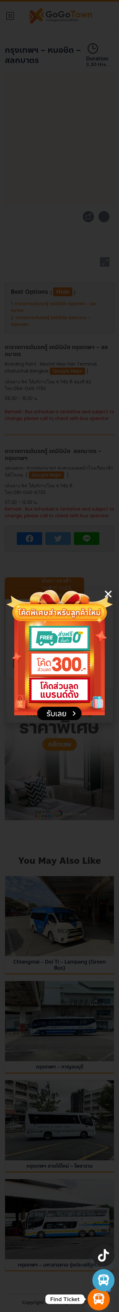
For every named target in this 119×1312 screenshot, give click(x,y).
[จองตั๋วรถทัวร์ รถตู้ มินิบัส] (103, 1280)
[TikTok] (103, 1255)
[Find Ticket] (99, 1299)
